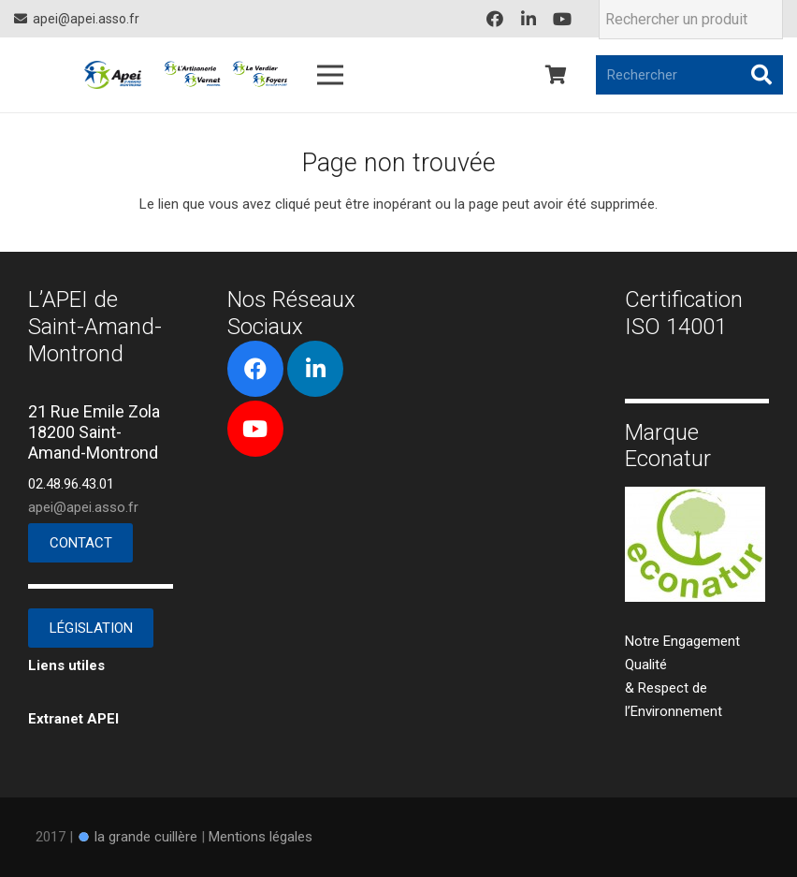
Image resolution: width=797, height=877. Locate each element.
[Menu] (330, 74)
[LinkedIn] (528, 19)
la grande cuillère (146, 836)
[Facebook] (495, 19)
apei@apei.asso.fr (83, 507)
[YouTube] (562, 19)
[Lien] (112, 75)
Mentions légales (260, 836)
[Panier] (555, 74)
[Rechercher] (689, 75)
